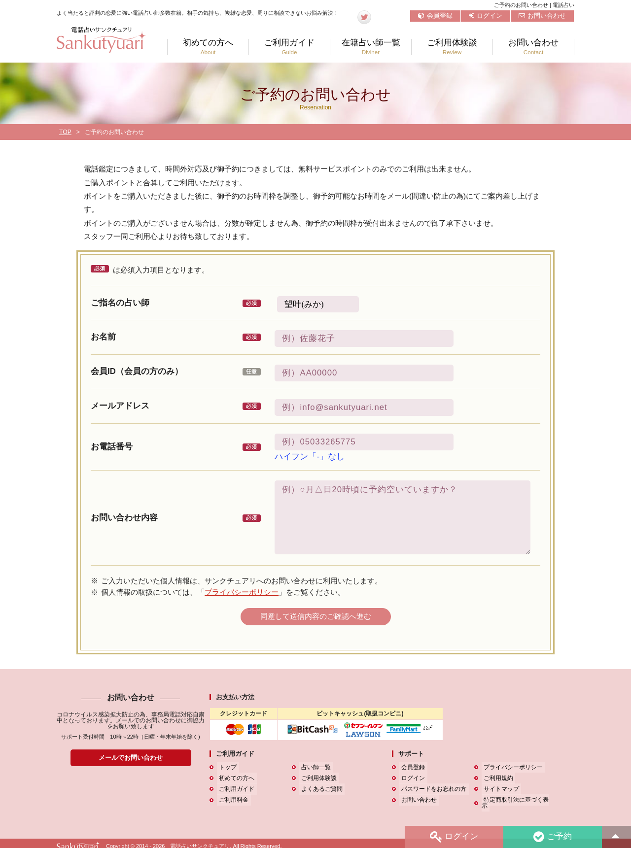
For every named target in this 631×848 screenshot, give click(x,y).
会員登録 (435, 15)
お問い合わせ (542, 15)
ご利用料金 (231, 800)
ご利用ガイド (289, 47)
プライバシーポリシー (242, 592)
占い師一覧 (314, 767)
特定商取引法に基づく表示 (517, 800)
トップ (226, 767)
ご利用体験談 (452, 47)
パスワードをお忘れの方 (431, 788)
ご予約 (551, 836)
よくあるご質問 (320, 788)
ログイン (485, 15)
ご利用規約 (496, 778)
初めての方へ (208, 47)
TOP (65, 132)
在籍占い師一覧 (370, 47)
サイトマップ (499, 788)
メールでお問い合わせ (131, 757)
